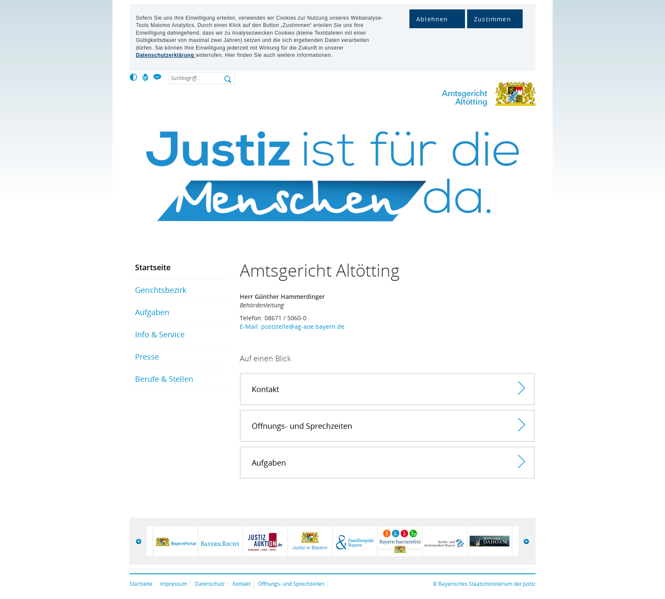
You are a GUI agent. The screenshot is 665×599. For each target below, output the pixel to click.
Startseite (153, 267)
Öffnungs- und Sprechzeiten (291, 583)
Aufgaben (152, 312)
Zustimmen (492, 19)
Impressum (173, 583)
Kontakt (241, 583)
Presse (147, 356)
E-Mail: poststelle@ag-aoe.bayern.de (292, 326)
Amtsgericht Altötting (461, 95)
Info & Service (160, 334)
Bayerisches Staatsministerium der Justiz (487, 583)
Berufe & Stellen (164, 379)
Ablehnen (432, 19)
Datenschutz (210, 583)
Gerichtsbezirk (160, 290)
